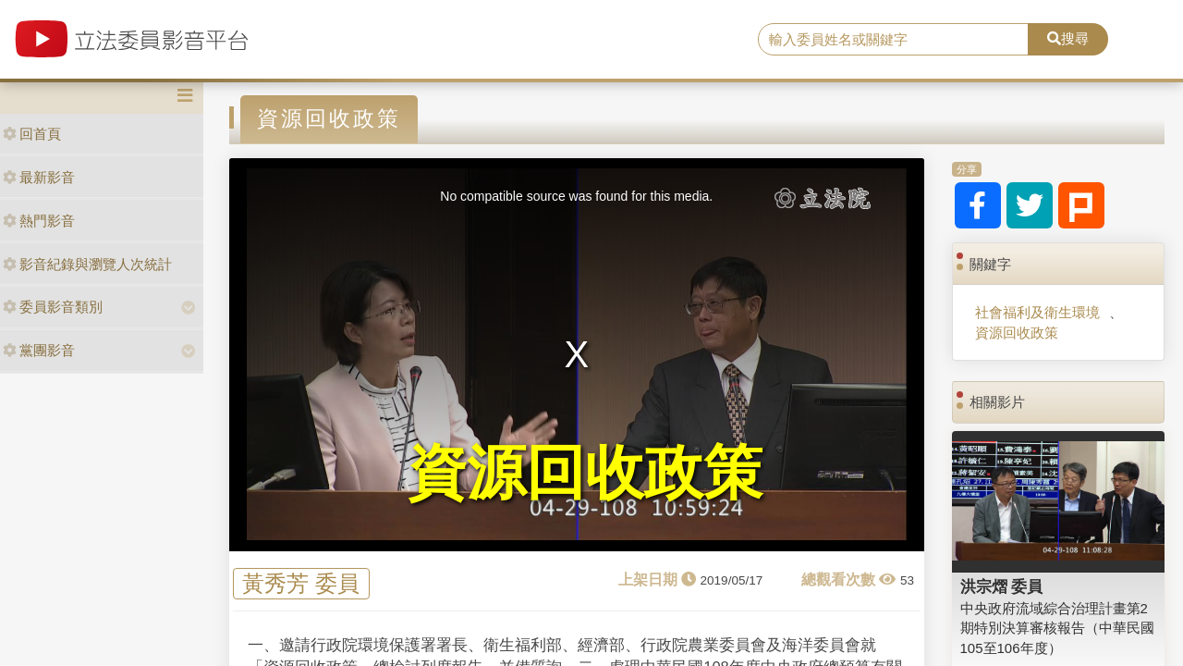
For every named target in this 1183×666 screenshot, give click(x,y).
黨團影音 (39, 350)
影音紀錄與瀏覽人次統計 (87, 264)
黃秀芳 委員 (301, 584)
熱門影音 (39, 220)
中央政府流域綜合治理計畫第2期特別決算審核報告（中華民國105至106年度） (1057, 628)
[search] (893, 39)
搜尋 (1068, 38)
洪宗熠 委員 (1001, 586)
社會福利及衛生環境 (1037, 312)
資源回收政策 (1016, 332)
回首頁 (32, 134)
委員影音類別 (53, 306)
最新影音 (39, 177)
